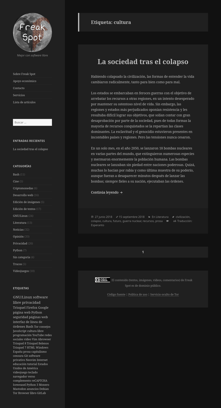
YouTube (38, 335)
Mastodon (20, 389)
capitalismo (39, 352)
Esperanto (97, 225)
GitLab (41, 393)
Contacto (19, 88)
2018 (109, 217)
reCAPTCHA (39, 380)
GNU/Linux (20, 216)
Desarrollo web (23, 195)
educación (20, 364)
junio (102, 217)
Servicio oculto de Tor (164, 294)
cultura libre (35, 331)
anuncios (33, 389)
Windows (42, 347)
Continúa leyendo (107, 192)
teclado (33, 372)
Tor (36, 327)
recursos (148, 221)
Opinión (18, 236)
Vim (35, 339)
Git (26, 356)
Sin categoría (21, 257)
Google (43, 307)
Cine (16, 181)
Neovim (31, 360)
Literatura (19, 223)
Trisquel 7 (20, 347)
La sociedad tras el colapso (30, 149)
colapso (96, 221)
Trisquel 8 (20, 343)
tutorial (32, 364)
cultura (107, 221)
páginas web (38, 317)
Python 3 (33, 385)
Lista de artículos (24, 102)
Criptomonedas (23, 188)
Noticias (18, 229)
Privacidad (20, 243)
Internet (42, 360)
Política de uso (137, 294)
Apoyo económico (24, 81)
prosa (27, 352)
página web (22, 312)
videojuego (20, 372)
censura (18, 356)
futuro (117, 221)
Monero (44, 385)
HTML (31, 347)
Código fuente (116, 294)
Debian (44, 389)
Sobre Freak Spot (24, 74)
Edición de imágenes (26, 202)
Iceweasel (20, 385)
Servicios (19, 95)
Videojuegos (21, 271)
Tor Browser (21, 393)
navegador (20, 376)
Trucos (17, 264)
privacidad (31, 302)
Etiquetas (21, 288)
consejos (44, 327)
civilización (183, 217)
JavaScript (20, 331)
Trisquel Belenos (38, 343)
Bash (16, 174)
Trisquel (19, 307)
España (18, 352)
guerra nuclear (132, 221)
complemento (22, 380)
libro (33, 393)
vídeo (28, 339)
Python (17, 250)
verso (31, 376)
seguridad (21, 317)
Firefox (32, 307)
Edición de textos (24, 209)
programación (22, 335)
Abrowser (44, 339)
